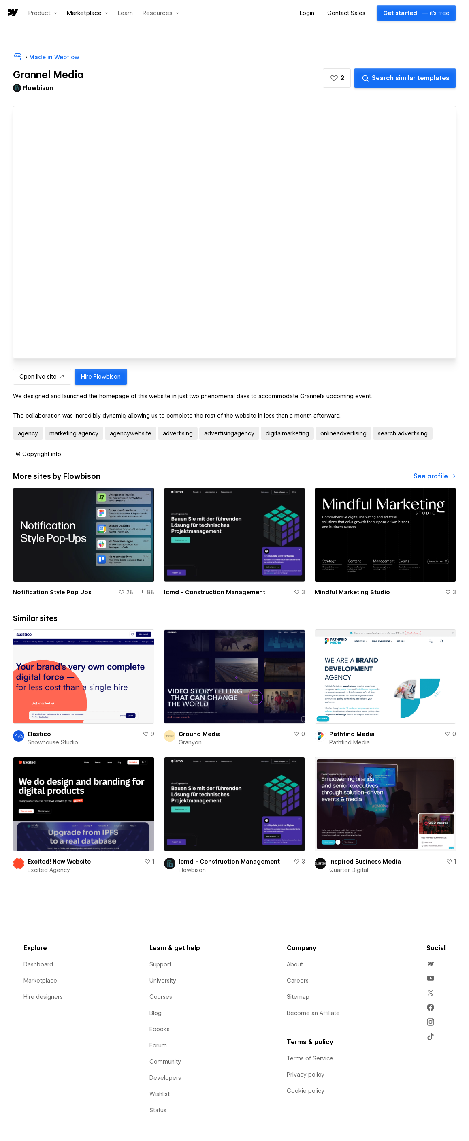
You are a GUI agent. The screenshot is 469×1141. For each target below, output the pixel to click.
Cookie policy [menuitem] (305, 1091)
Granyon (190, 742)
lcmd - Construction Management (214, 592)
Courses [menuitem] (160, 997)
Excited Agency (49, 870)
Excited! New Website (59, 861)
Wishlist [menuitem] (159, 1094)
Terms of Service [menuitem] (310, 1058)
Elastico (39, 734)
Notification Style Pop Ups (52, 592)
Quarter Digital (348, 870)
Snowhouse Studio (53, 742)
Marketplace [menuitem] (40, 980)
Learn (125, 13)
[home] (12, 13)
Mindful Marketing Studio (352, 592)
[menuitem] (430, 964)
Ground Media (200, 734)
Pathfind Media (352, 734)
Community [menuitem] (165, 1061)
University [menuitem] (162, 980)
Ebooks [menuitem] (159, 1029)
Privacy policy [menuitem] (305, 1074)
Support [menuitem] (160, 964)
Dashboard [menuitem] (38, 964)
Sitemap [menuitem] (298, 997)
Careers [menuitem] (298, 980)
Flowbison (192, 870)
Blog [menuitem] (155, 1013)
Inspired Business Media (365, 861)
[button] (42, 13)
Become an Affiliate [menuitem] (313, 1013)
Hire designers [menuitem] (43, 997)
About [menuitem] (295, 964)
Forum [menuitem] (158, 1045)
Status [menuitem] (157, 1110)
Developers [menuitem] (165, 1078)
